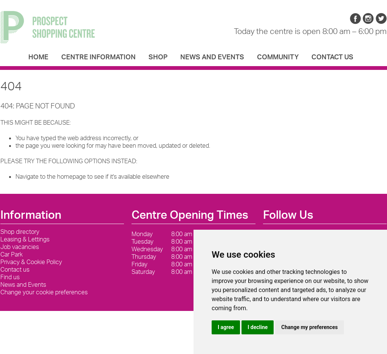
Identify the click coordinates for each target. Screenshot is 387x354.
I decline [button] (258, 327)
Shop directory (19, 231)
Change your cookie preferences (44, 292)
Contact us (332, 57)
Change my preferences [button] (309, 327)
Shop (158, 57)
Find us (10, 277)
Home (38, 57)
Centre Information (98, 57)
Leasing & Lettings (25, 239)
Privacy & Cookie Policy (31, 262)
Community (278, 57)
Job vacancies (19, 246)
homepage (71, 176)
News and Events (212, 57)
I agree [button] (226, 327)
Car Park (11, 254)
